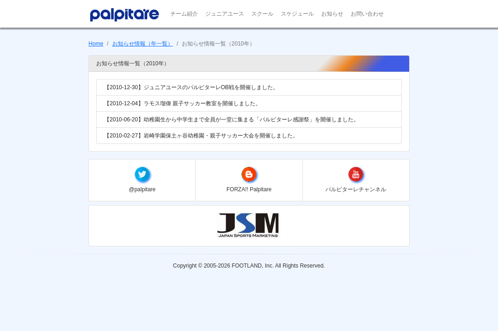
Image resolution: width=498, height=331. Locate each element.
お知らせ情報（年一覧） (142, 43)
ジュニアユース (224, 14)
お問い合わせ (367, 14)
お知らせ (332, 14)
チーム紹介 (184, 14)
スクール (262, 14)
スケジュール (297, 14)
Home (95, 43)
